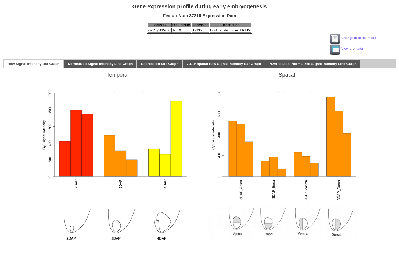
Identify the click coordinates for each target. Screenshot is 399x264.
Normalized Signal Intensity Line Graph (100, 64)
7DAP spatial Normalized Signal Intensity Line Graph (313, 64)
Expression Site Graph (159, 64)
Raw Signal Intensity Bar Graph (34, 64)
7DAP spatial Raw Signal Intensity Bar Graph (224, 64)
